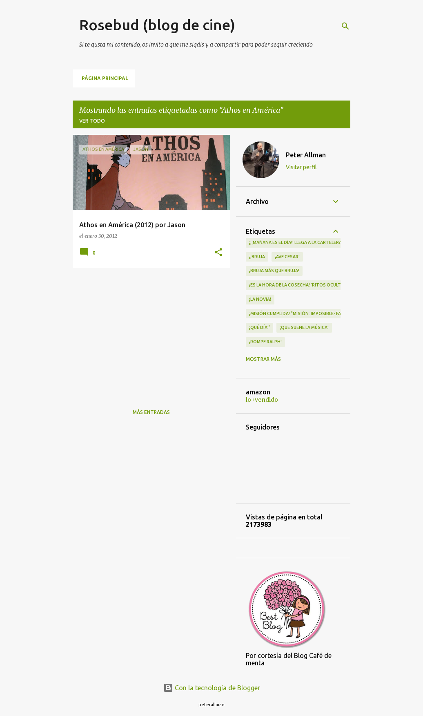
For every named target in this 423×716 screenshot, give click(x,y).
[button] (218, 252)
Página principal (105, 78)
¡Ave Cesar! (287, 256)
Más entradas (151, 412)
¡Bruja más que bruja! (274, 270)
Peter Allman (306, 155)
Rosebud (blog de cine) (157, 24)
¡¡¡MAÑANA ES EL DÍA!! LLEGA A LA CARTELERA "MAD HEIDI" (309, 242)
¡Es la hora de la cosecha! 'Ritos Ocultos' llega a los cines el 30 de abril (334, 284)
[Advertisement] (148, 331)
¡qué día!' (259, 327)
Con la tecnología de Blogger (211, 687)
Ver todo (92, 120)
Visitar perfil (301, 167)
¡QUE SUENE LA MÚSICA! (304, 327)
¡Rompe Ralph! (265, 341)
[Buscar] (345, 26)
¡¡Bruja (257, 256)
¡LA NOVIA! (260, 299)
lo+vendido (262, 399)
